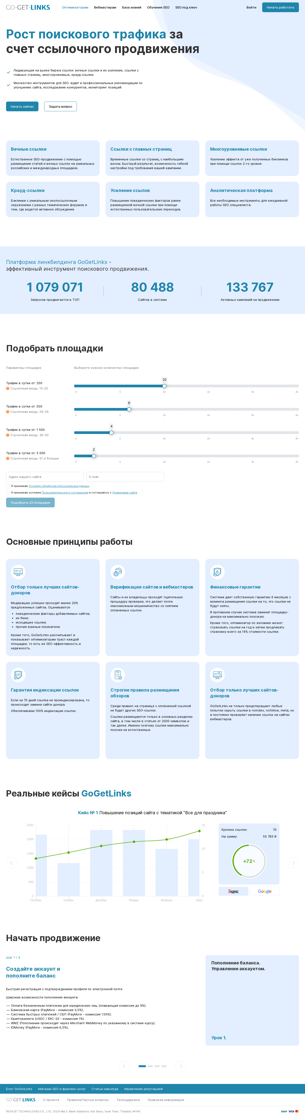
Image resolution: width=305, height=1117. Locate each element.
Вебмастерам (105, 7)
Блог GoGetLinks (19, 1089)
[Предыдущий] (11, 862)
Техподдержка (128, 1100)
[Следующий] (293, 862)
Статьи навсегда (105, 1089)
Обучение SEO (158, 7)
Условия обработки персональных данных (59, 486)
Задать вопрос (60, 106)
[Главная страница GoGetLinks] (28, 7)
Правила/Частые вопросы (88, 1100)
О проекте (51, 1100)
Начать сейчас (22, 106)
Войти (251, 7)
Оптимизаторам (75, 7)
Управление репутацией (143, 1089)
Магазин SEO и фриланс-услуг (62, 1089)
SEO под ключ (186, 7)
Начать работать (280, 7)
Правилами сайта (124, 492)
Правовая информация (166, 1100)
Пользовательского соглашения (65, 492)
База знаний (131, 7)
